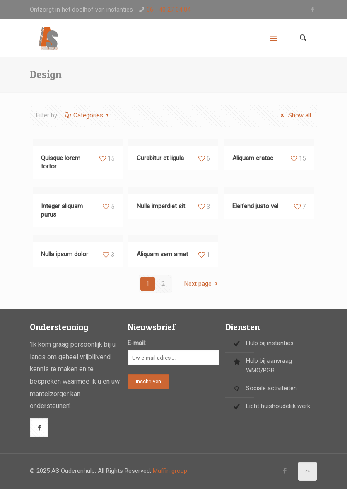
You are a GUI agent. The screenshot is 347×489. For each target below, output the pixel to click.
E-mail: (137, 343)
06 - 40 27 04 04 (168, 9)
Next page (202, 283)
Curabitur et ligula (160, 158)
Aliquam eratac (252, 158)
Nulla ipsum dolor (64, 254)
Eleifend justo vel (255, 206)
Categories (87, 115)
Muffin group (170, 470)
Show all (294, 115)
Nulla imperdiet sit (161, 206)
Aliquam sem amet (162, 254)
